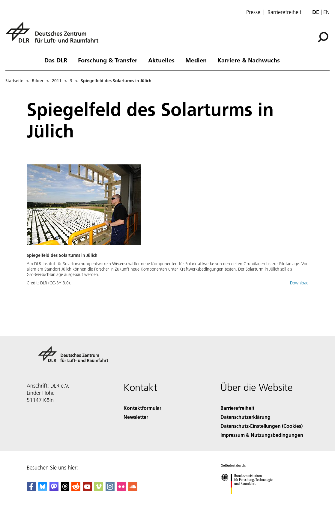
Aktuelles (161, 60)
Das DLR (55, 60)
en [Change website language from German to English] (326, 12)
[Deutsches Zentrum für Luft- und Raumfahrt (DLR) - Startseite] (54, 36)
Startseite (14, 81)
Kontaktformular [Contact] (142, 408)
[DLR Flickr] (121, 489)
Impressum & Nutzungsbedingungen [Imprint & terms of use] (261, 435)
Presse (253, 12)
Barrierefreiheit (284, 12)
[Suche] (323, 37)
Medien (196, 60)
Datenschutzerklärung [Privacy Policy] (245, 417)
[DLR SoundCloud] (132, 489)
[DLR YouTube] (87, 489)
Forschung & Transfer (107, 60)
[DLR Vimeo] (98, 489)
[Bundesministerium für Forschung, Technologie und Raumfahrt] (250, 499)
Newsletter (136, 417)
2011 (56, 81)
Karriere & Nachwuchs (248, 60)
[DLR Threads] (65, 489)
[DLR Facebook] (31, 489)
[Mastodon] (53, 489)
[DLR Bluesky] (42, 489)
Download (299, 283)
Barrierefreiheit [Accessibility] (237, 408)
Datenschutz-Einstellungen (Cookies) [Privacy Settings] (261, 426)
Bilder (37, 81)
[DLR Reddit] (75, 489)
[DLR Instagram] (110, 489)
